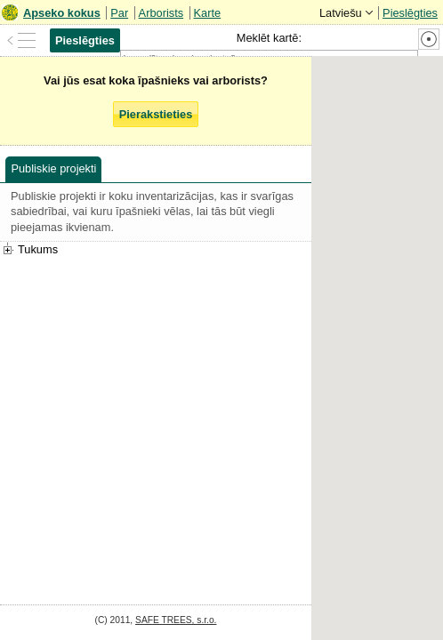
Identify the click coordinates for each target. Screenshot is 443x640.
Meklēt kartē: (269, 37)
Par (119, 13)
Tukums (38, 249)
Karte (208, 13)
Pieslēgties (410, 13)
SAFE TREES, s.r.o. (175, 620)
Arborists (161, 13)
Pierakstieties (156, 114)
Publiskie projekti (53, 168)
